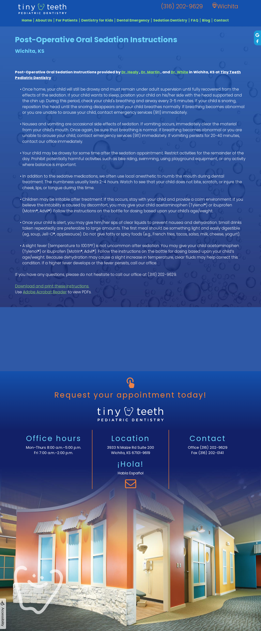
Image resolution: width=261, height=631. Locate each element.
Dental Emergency (133, 20)
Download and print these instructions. (52, 286)
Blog (206, 20)
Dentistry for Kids (97, 20)
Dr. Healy (129, 72)
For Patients (67, 20)
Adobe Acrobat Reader (45, 292)
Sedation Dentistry (170, 20)
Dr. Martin (150, 72)
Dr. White (179, 72)
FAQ (194, 20)
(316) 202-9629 (213, 447)
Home (27, 20)
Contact (221, 20)
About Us (43, 20)
